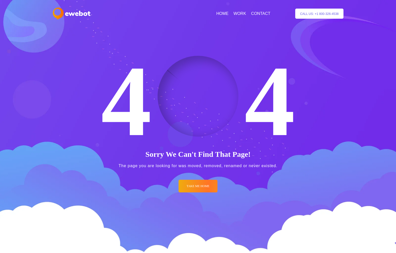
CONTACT (260, 13)
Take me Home (198, 186)
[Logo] (71, 14)
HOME (222, 13)
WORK (240, 13)
